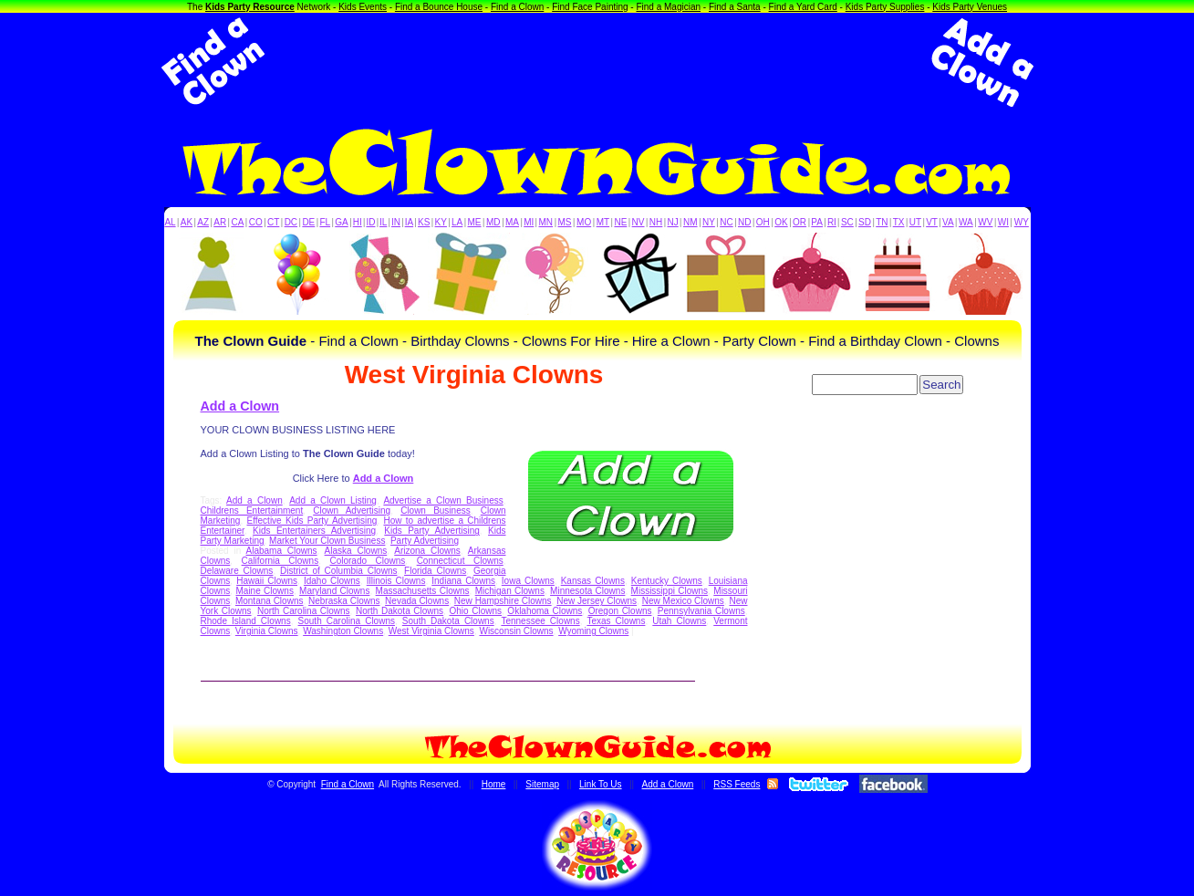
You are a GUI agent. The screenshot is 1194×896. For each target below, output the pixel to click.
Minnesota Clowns (587, 591)
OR (799, 222)
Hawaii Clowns (266, 581)
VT (932, 222)
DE (308, 222)
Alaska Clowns (356, 551)
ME (475, 222)
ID (370, 222)
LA (457, 222)
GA (341, 222)
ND (744, 222)
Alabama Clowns (281, 551)
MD (493, 222)
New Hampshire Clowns (503, 601)
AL (169, 222)
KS (424, 222)
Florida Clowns (435, 571)
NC (726, 222)
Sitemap (542, 784)
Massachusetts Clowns (423, 591)
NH (655, 222)
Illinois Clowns (396, 581)
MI (529, 222)
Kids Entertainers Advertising (314, 531)
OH (763, 222)
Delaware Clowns (237, 571)
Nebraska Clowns (343, 601)
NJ (672, 222)
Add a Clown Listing (333, 500)
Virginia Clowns (266, 631)
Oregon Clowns (620, 611)
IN (395, 222)
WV (985, 222)
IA (409, 222)
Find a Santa (735, 7)
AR (219, 222)
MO (583, 222)
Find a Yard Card (803, 7)
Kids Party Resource (250, 7)
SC (847, 222)
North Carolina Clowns (303, 611)
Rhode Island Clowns (246, 621)
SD (864, 222)
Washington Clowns (343, 631)
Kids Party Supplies (885, 7)
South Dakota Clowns (448, 621)
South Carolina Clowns (346, 621)
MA (512, 222)
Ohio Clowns (475, 611)
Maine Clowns (264, 591)
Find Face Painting (590, 7)
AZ (203, 222)
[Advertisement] (597, 62)
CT (273, 222)
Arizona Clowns (427, 551)
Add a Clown (240, 406)
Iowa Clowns (528, 581)
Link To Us (600, 784)
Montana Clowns (269, 601)
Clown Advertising (351, 510)
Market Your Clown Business (327, 541)
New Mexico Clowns (683, 601)
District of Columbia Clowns (338, 571)
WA (966, 222)
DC (291, 222)
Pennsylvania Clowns (701, 611)
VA (948, 222)
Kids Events (362, 7)
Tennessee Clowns (540, 621)
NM (690, 222)
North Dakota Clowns (399, 611)
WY (1021, 222)
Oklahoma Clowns (544, 611)
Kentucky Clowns (666, 581)
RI (831, 222)
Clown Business (435, 510)
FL (324, 222)
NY (708, 222)
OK (780, 222)
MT (603, 222)
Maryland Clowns (334, 591)
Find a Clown (517, 7)
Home (494, 784)
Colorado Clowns (367, 561)
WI (1003, 222)
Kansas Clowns (593, 581)
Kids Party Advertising (432, 531)
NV (638, 222)
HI (357, 222)
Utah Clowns (679, 621)
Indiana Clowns (463, 581)
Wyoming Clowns (593, 631)
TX (899, 222)
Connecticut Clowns (460, 561)
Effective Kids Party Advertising (312, 521)
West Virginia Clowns (431, 631)
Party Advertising (424, 541)
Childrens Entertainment (252, 510)
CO (256, 222)
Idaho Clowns (332, 581)
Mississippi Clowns (670, 591)
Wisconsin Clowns (516, 631)
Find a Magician (668, 7)
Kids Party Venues (969, 7)
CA (237, 222)
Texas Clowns (616, 621)
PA (817, 222)
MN (546, 222)
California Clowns (280, 561)
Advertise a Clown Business (443, 500)
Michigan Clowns (510, 591)
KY (441, 222)
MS (565, 222)
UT (915, 222)
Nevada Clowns (417, 601)
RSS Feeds (736, 784)
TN (882, 222)
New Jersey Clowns (596, 601)
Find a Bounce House (439, 7)
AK (186, 222)
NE (620, 222)
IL (383, 222)
